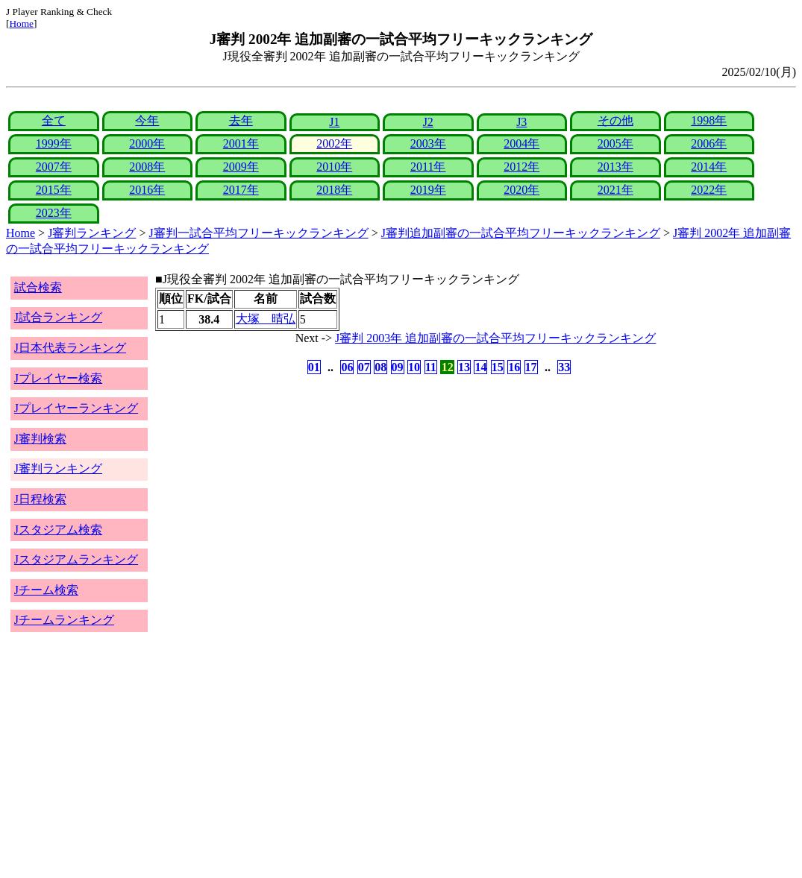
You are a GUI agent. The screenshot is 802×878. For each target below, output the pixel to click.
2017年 (241, 189)
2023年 (54, 212)
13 (464, 367)
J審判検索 (40, 438)
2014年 (709, 166)
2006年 (709, 143)
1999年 (54, 143)
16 (514, 367)
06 (347, 367)
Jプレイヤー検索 (58, 378)
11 (430, 367)
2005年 (615, 143)
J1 (334, 122)
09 (398, 367)
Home (21, 23)
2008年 (147, 166)
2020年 (521, 189)
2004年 (521, 143)
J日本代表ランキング (70, 347)
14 (480, 367)
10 (414, 367)
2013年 (615, 166)
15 (498, 367)
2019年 (428, 189)
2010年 (334, 166)
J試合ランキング (58, 317)
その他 (615, 120)
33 (564, 367)
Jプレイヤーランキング (76, 408)
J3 (521, 122)
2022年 (709, 189)
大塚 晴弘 (265, 318)
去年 (241, 120)
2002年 (334, 143)
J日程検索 (40, 499)
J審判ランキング (92, 233)
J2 (428, 122)
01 (314, 367)
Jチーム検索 (46, 590)
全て (54, 120)
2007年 (54, 166)
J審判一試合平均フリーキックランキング (258, 233)
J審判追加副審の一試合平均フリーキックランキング (520, 233)
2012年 (521, 166)
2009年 (241, 166)
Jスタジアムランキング (76, 559)
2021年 (615, 189)
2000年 (147, 143)
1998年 (709, 120)
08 (380, 367)
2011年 (427, 166)
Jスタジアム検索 (58, 529)
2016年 (147, 189)
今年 (147, 120)
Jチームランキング (64, 619)
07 (364, 367)
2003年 (428, 143)
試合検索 (38, 287)
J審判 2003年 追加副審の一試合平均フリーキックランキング (495, 338)
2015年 (54, 189)
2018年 (334, 189)
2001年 (241, 143)
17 (531, 367)
